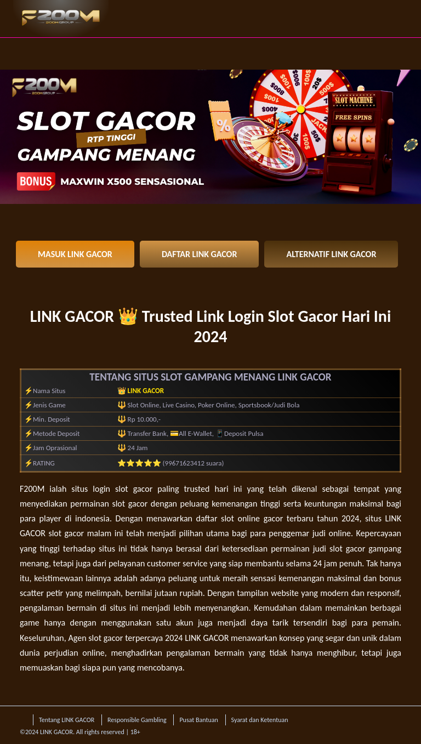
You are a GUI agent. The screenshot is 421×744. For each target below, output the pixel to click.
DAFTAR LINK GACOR (199, 254)
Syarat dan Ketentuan (259, 720)
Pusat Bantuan (198, 720)
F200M (32, 489)
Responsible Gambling (137, 720)
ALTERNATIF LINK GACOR (331, 254)
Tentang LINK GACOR (66, 720)
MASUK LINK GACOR (75, 254)
